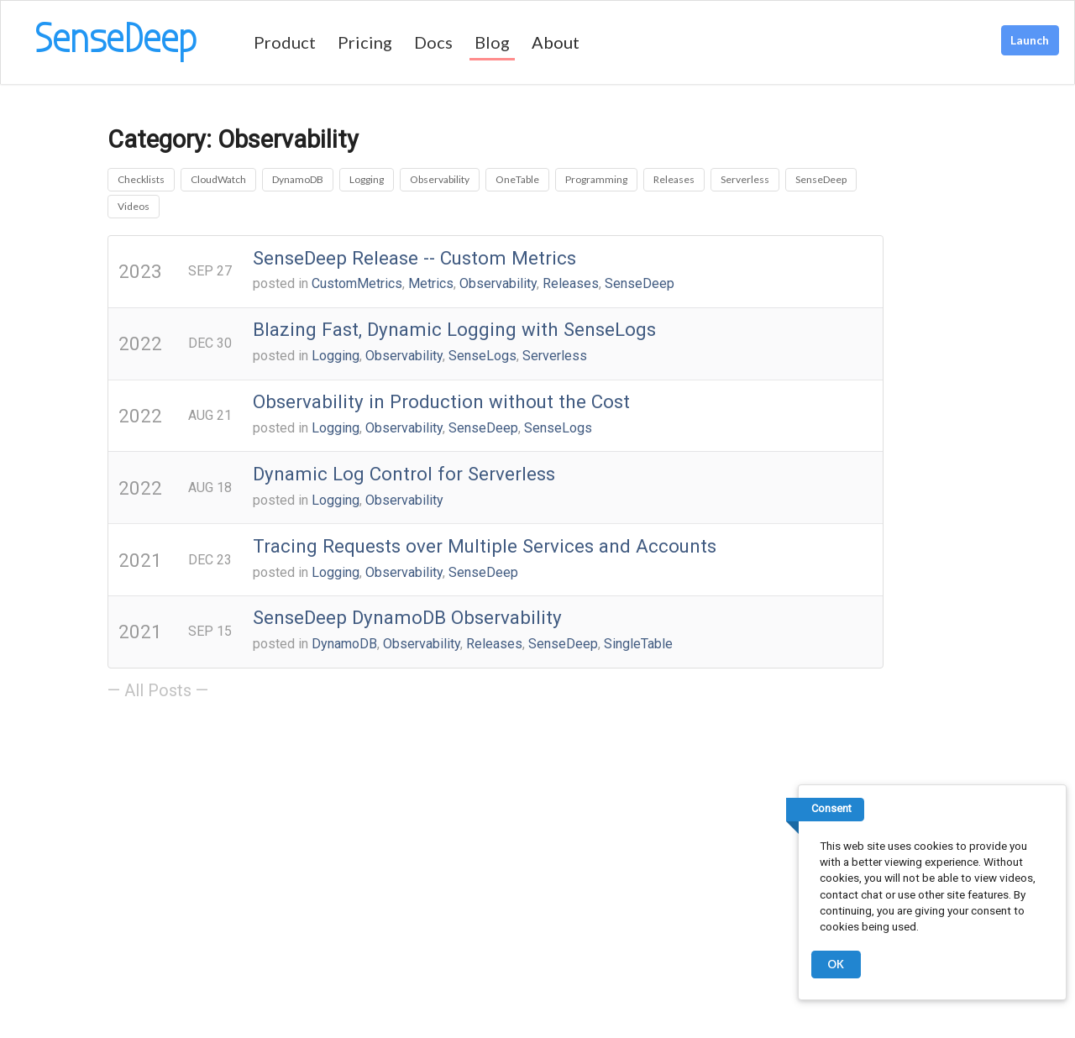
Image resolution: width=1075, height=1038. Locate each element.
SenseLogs (482, 356)
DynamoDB (297, 179)
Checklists (141, 179)
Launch (1029, 40)
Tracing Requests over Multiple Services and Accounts (484, 546)
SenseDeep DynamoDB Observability (407, 617)
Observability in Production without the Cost (441, 401)
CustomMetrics (357, 283)
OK (835, 964)
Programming (596, 179)
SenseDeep (821, 179)
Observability (439, 179)
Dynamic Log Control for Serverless (404, 474)
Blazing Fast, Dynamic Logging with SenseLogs (454, 329)
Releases (674, 179)
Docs (433, 42)
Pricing (365, 42)
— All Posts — (158, 690)
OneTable (517, 179)
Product (285, 42)
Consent (831, 808)
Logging (366, 179)
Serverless (745, 179)
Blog (492, 42)
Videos (133, 206)
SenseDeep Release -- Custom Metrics (414, 258)
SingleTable (638, 644)
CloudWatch (218, 179)
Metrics (431, 283)
